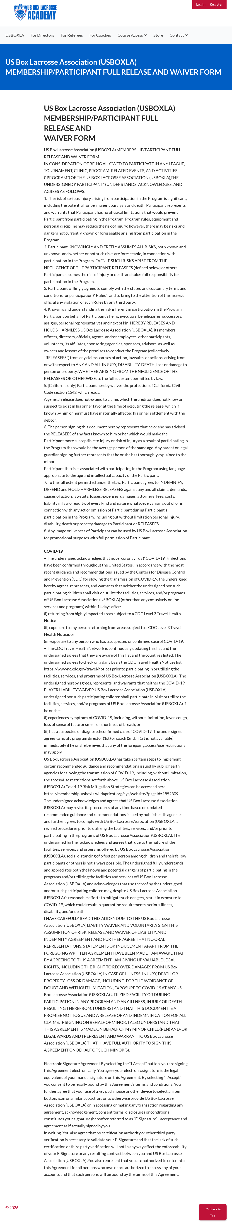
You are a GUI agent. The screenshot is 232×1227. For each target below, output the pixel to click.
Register (216, 4)
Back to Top (212, 1212)
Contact (177, 35)
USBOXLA (14, 35)
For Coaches (100, 35)
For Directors (42, 35)
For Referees (72, 35)
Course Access (130, 35)
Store (158, 35)
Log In (200, 4)
